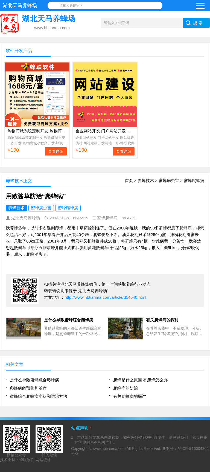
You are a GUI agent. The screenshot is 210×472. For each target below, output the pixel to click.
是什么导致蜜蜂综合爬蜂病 (34, 380)
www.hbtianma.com (109, 448)
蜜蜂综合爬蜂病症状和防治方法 (38, 396)
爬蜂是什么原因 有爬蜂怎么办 (140, 380)
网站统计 (43, 460)
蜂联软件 (26, 460)
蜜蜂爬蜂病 (194, 180)
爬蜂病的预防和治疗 (28, 388)
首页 (129, 180)
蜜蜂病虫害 (169, 180)
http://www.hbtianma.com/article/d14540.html (105, 297)
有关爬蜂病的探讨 (129, 396)
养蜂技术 (146, 180)
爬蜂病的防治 (125, 388)
